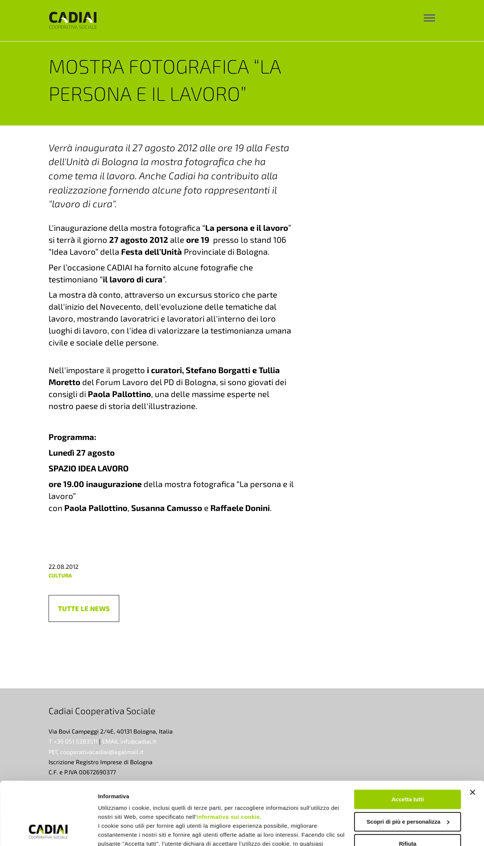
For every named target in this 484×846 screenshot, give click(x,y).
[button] (84, 608)
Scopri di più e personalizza (408, 762)
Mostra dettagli (118, 831)
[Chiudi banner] (472, 733)
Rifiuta (408, 784)
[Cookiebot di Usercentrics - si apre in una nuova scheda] (48, 831)
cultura (60, 575)
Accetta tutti (408, 740)
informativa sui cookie (228, 757)
